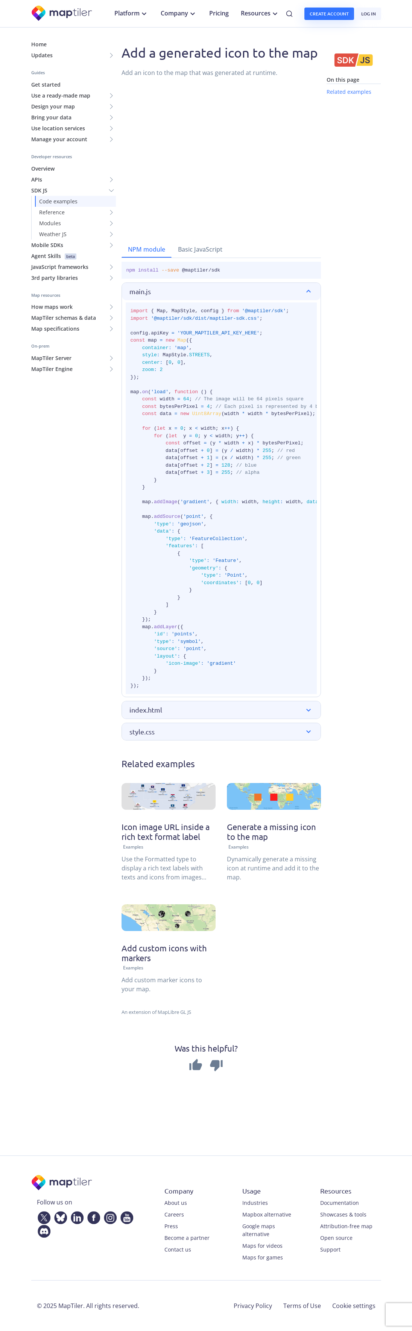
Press (171, 1226)
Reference (52, 212)
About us (175, 1202)
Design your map (53, 106)
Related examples (349, 91)
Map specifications (55, 328)
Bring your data (51, 117)
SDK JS (39, 190)
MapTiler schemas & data (63, 317)
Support (330, 1249)
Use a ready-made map (60, 95)
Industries (255, 1202)
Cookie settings (354, 1306)
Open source (336, 1237)
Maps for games (262, 1257)
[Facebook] (92, 1216)
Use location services (58, 128)
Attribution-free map (346, 1226)
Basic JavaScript (200, 249)
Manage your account (59, 139)
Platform (131, 13)
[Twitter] (42, 1216)
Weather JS (53, 234)
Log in (368, 14)
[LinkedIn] (76, 1216)
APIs (36, 179)
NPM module (146, 249)
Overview (43, 168)
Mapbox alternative (266, 1214)
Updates (42, 55)
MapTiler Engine (52, 368)
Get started (46, 84)
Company (179, 13)
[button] (221, 291)
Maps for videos (262, 1245)
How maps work (52, 306)
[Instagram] (109, 1216)
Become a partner (187, 1237)
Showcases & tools (343, 1214)
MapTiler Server (51, 358)
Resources (260, 13)
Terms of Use (302, 1306)
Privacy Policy (253, 1306)
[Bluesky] (59, 1216)
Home (39, 44)
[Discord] (42, 1230)
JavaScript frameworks (59, 266)
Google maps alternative (258, 1230)
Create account (329, 14)
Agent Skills (53, 255)
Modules (50, 223)
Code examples (58, 201)
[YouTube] (125, 1216)
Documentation (339, 1202)
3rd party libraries (54, 277)
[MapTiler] (62, 13)
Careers (174, 1214)
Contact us (177, 1249)
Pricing (219, 13)
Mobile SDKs (47, 245)
